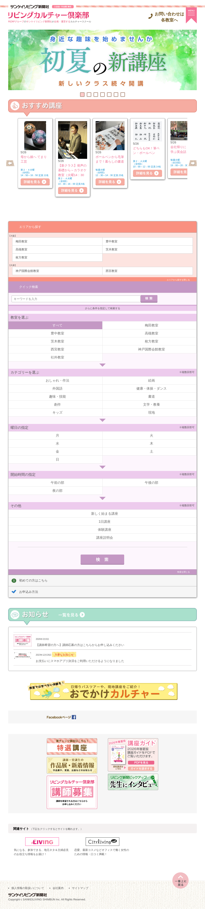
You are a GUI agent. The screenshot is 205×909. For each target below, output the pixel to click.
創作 (57, 398)
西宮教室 (111, 270)
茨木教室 (111, 249)
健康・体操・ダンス (151, 382)
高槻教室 (21, 249)
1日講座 (105, 515)
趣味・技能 (57, 390)
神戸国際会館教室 (27, 270)
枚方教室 (21, 257)
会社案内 (58, 890)
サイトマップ (80, 890)
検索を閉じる (183, 566)
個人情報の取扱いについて (27, 890)
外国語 (57, 382)
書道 (151, 390)
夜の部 (57, 485)
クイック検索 (28, 280)
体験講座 (104, 523)
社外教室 (57, 351)
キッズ (57, 406)
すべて (57, 319)
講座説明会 (104, 531)
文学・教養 (151, 398)
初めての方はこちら (33, 574)
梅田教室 (21, 241)
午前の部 (57, 477)
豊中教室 (111, 241)
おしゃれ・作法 (57, 374)
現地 (151, 406)
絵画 (151, 374)
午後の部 (151, 477)
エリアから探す (30, 226)
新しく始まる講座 (104, 507)
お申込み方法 (28, 586)
